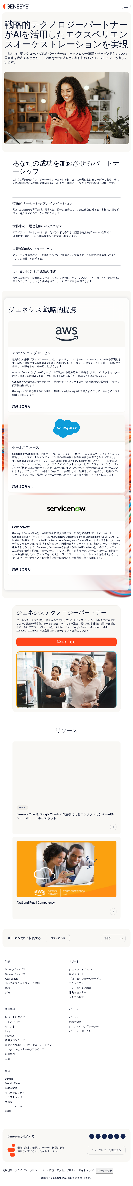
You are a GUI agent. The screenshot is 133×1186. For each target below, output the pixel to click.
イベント (10, 1026)
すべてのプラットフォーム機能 (22, 983)
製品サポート (76, 974)
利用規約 (7, 1170)
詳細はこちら (21, 406)
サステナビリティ (15, 1092)
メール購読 (48, 1170)
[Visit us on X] (104, 1136)
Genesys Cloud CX (15, 969)
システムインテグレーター (84, 1026)
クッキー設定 (104, 1170)
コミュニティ (76, 983)
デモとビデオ (12, 1021)
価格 (7, 987)
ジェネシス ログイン (80, 969)
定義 (7, 1058)
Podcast (9, 1035)
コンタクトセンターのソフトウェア (24, 1049)
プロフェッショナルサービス (85, 978)
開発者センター (77, 992)
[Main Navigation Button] (126, 6)
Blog (7, 1031)
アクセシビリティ (66, 1170)
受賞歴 (8, 1101)
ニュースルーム (13, 1106)
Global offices (12, 1083)
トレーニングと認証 (80, 987)
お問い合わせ (57, 938)
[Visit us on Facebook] (110, 1136)
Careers (9, 1078)
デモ (7, 992)
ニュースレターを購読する (106, 1150)
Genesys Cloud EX (15, 974)
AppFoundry (11, 978)
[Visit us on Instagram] (98, 1136)
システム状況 (76, 997)
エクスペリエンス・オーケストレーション (28, 1044)
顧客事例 (10, 1054)
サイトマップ (86, 1170)
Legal (8, 1110)
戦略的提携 (75, 1021)
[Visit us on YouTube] (116, 1136)
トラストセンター (15, 1097)
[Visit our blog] (123, 1136)
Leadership (11, 1087)
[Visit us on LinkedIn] (91, 1136)
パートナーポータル (80, 1031)
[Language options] (113, 938)
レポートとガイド (15, 1017)
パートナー (75, 1017)
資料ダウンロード (15, 1040)
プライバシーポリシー (27, 1170)
